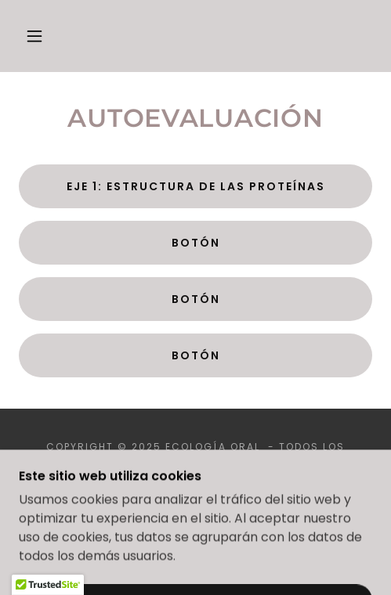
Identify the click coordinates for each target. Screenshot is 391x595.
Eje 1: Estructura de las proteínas (196, 186)
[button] (36, 36)
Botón (196, 243)
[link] (195, 36)
